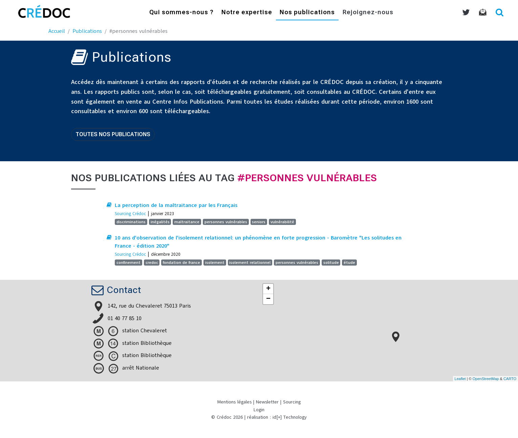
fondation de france (181, 262)
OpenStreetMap (486, 379)
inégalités (160, 222)
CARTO (509, 379)
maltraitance (186, 222)
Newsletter (267, 402)
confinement (128, 262)
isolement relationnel (250, 262)
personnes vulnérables (225, 222)
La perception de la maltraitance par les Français (176, 205)
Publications (87, 31)
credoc (152, 262)
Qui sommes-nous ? (181, 12)
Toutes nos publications (112, 134)
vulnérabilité (282, 222)
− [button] (268, 299)
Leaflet (460, 379)
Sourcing (292, 402)
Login (259, 409)
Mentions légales (234, 402)
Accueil (56, 31)
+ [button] (268, 289)
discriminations (131, 222)
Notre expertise (246, 12)
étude (349, 262)
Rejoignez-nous (368, 12)
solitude (331, 262)
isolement (214, 262)
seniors (258, 222)
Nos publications (307, 12)
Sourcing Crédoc (130, 213)
